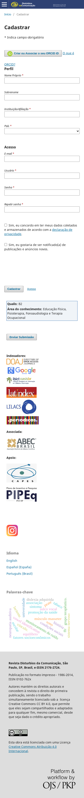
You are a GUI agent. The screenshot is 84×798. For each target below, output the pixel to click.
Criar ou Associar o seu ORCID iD (33, 53)
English (11, 561)
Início (7, 14)
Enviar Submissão (21, 337)
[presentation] (37, 266)
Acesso (31, 289)
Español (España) (18, 567)
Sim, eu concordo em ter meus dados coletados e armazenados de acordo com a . (40, 229)
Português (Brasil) (19, 574)
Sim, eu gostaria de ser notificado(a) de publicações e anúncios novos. (35, 247)
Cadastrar (13, 289)
